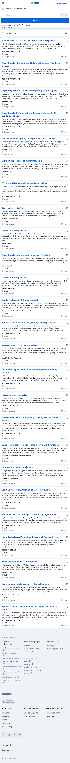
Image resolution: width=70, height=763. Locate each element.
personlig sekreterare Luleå (11, 677)
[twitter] (14, 734)
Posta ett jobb (29, 716)
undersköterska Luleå (31, 649)
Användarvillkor (7, 745)
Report (64, 56)
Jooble (16, 758)
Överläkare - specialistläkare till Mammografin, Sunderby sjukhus (29, 371)
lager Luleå (27, 661)
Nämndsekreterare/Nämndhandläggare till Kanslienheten (30, 537)
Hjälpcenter (6, 723)
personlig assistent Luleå (32, 670)
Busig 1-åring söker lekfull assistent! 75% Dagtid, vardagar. (30, 445)
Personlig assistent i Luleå (14, 395)
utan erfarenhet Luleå (31, 658)
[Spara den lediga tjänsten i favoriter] (67, 41)
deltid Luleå (28, 673)
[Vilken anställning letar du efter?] (35, 8)
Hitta (35, 20)
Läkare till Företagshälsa (14, 230)
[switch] (66, 33)
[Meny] (3, 3)
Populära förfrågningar (11, 638)
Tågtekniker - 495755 (12, 208)
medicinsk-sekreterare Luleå (11, 658)
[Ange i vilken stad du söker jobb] (35, 14)
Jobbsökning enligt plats (54, 649)
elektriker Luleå (29, 664)
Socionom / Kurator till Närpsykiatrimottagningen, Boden (29, 514)
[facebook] (4, 734)
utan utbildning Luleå (31, 655)
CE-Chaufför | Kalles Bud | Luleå (17, 467)
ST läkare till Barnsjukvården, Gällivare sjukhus (24, 183)
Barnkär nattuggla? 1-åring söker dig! (20, 300)
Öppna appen (63, 3)
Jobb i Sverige (7, 727)
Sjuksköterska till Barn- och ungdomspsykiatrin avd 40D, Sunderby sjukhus (29, 114)
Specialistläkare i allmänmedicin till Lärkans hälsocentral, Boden (30, 608)
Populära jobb (50, 646)
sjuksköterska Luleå (31, 667)
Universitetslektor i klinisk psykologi (19, 345)
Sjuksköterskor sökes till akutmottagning (22, 161)
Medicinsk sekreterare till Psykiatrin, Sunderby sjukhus (28, 40)
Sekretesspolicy (8, 750)
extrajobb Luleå (29, 652)
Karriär (4, 720)
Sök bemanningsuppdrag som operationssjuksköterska (28, 138)
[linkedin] (20, 734)
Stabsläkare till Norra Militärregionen (20, 561)
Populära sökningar (53, 713)
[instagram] (9, 734)
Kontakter (5, 716)
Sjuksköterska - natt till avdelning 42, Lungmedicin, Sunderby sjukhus (31, 418)
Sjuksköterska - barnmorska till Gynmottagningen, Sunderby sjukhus (31, 64)
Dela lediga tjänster (31, 713)
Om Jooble (6, 713)
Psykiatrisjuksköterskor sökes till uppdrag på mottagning (29, 90)
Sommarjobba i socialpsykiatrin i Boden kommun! (25, 584)
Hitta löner (50, 716)
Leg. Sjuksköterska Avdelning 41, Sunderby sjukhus (26, 490)
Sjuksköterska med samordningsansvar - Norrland (26, 255)
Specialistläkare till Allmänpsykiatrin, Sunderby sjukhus (28, 322)
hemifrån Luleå (29, 646)
